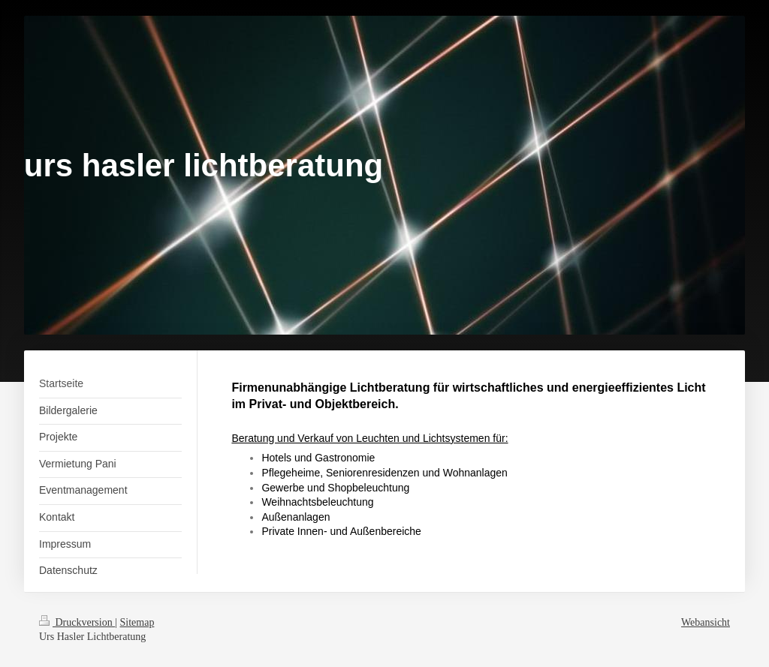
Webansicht (705, 622)
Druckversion (77, 622)
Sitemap (137, 622)
